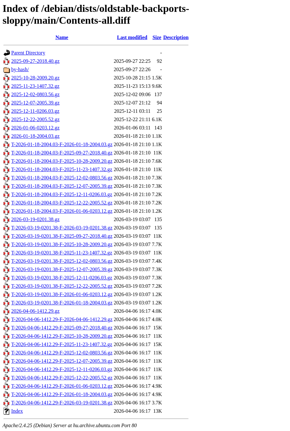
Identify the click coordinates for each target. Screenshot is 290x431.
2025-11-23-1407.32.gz (35, 86)
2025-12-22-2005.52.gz (35, 119)
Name (61, 37)
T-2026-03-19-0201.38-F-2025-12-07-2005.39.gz (61, 269)
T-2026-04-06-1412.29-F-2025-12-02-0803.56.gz (61, 352)
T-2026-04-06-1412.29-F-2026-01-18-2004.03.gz (61, 394)
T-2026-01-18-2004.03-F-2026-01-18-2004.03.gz (61, 144)
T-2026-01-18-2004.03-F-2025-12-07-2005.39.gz (61, 186)
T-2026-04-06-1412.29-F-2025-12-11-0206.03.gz (61, 369)
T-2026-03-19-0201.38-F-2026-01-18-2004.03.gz (61, 302)
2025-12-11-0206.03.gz (35, 111)
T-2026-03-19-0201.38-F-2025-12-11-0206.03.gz (61, 277)
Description (176, 37)
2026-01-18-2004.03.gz (35, 136)
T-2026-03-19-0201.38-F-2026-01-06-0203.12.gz (61, 294)
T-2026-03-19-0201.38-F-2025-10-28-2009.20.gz (61, 244)
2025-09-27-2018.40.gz (35, 61)
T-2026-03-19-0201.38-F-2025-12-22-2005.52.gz (61, 286)
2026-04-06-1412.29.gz (35, 311)
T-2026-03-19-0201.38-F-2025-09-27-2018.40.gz (61, 236)
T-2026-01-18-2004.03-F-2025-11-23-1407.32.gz (61, 169)
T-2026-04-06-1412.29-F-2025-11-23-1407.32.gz (61, 344)
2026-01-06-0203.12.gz (35, 127)
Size (156, 37)
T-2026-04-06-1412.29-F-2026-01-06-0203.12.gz (61, 386)
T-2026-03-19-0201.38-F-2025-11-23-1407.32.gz (61, 252)
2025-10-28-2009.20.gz (35, 77)
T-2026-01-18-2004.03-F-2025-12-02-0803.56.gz (61, 177)
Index (17, 411)
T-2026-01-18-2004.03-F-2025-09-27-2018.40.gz (61, 152)
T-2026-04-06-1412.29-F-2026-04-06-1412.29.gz (61, 319)
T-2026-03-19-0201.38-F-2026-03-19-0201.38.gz (61, 227)
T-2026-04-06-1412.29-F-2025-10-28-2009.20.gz (61, 336)
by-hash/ (20, 69)
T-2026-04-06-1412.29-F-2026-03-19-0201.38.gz (61, 402)
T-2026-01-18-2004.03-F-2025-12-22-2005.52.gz (61, 202)
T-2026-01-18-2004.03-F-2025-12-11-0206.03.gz (61, 194)
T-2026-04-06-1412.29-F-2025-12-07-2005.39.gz (61, 361)
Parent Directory (28, 52)
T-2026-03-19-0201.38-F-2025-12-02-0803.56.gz (61, 261)
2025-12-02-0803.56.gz (35, 94)
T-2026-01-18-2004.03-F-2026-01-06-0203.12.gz (61, 211)
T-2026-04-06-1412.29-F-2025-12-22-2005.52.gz (61, 377)
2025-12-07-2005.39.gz (35, 102)
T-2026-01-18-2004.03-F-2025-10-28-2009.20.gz (61, 161)
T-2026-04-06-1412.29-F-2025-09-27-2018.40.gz (61, 327)
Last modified (132, 37)
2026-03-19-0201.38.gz (35, 219)
